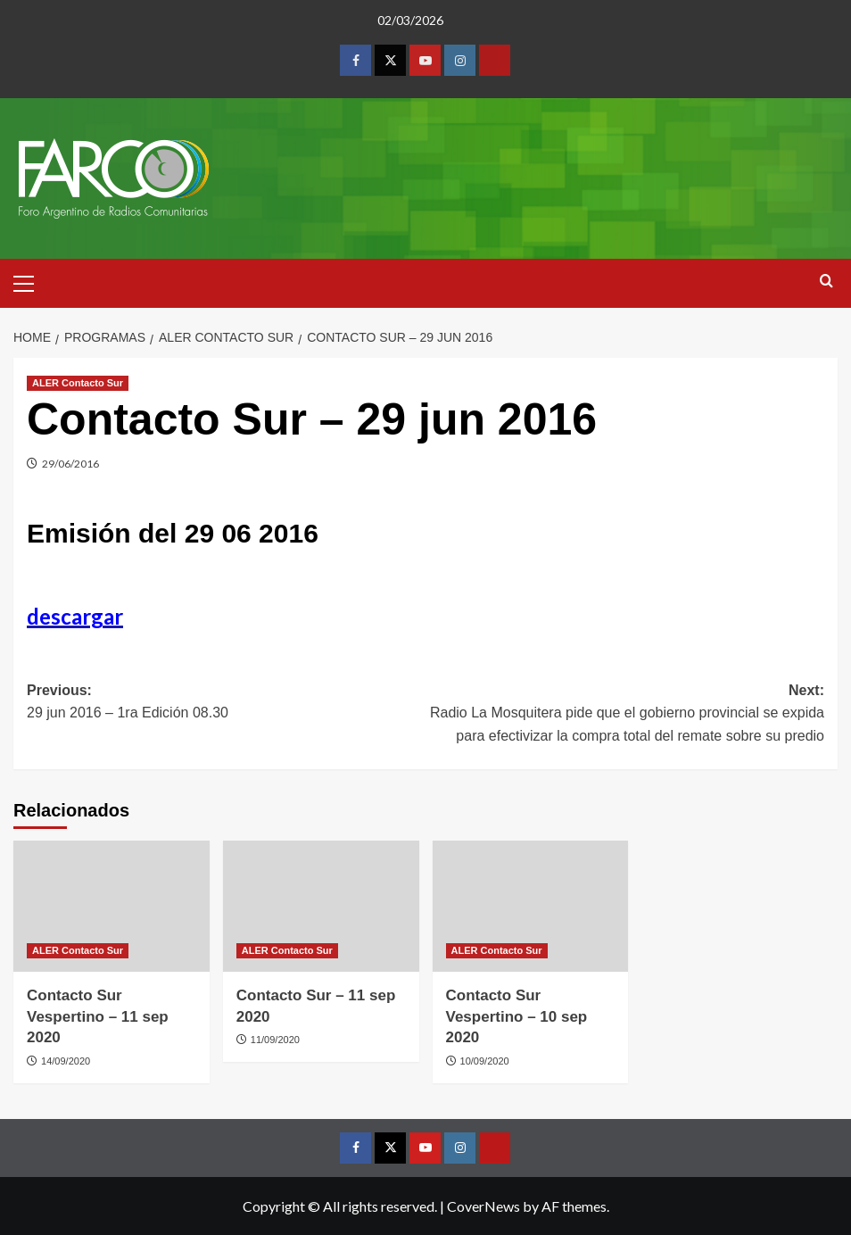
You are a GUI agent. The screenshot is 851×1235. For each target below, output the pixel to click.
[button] (31, 281)
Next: (625, 715)
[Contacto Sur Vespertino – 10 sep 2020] (531, 906)
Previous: (226, 704)
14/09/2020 (65, 1061)
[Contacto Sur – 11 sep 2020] (321, 906)
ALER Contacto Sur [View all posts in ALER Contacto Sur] (77, 382)
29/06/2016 (70, 463)
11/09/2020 (275, 1039)
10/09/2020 (484, 1061)
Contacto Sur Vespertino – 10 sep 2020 (517, 1017)
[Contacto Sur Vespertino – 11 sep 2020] (111, 906)
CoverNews (483, 1206)
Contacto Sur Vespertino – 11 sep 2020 (98, 1017)
